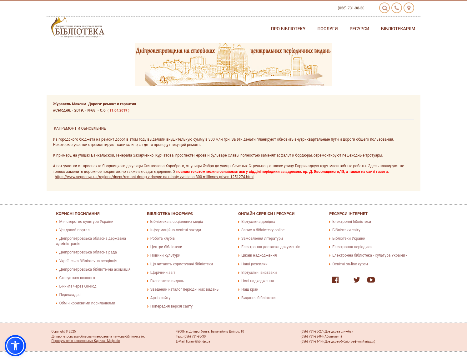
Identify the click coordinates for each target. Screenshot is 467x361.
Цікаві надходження (259, 255)
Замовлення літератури (262, 238)
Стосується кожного (77, 278)
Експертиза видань (167, 281)
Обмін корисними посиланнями (87, 303)
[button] (15, 346)
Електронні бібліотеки (351, 221)
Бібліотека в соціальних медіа (176, 221)
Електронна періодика (352, 247)
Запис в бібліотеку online (262, 230)
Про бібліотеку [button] (288, 28)
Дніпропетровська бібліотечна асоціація (94, 269)
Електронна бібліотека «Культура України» (369, 255)
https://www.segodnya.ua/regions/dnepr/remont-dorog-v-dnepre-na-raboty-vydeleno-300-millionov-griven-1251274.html (154, 177)
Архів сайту (160, 298)
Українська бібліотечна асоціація (88, 261)
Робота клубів (162, 238)
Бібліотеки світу (346, 230)
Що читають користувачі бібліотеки (181, 264)
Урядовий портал (74, 230)
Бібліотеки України (348, 238)
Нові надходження (257, 281)
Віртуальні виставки (259, 272)
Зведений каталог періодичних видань (184, 289)
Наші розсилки (254, 264)
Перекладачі (70, 295)
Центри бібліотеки (166, 247)
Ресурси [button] (359, 28)
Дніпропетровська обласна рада (88, 252)
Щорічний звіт (162, 272)
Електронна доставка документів (270, 247)
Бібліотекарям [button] (398, 28)
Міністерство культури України (86, 221)
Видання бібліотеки (258, 298)
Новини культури (165, 255)
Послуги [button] (327, 28)
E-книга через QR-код (77, 286)
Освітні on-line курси (350, 264)
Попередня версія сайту (171, 306)
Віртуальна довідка (258, 221)
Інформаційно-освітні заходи (175, 230)
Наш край (249, 289)
